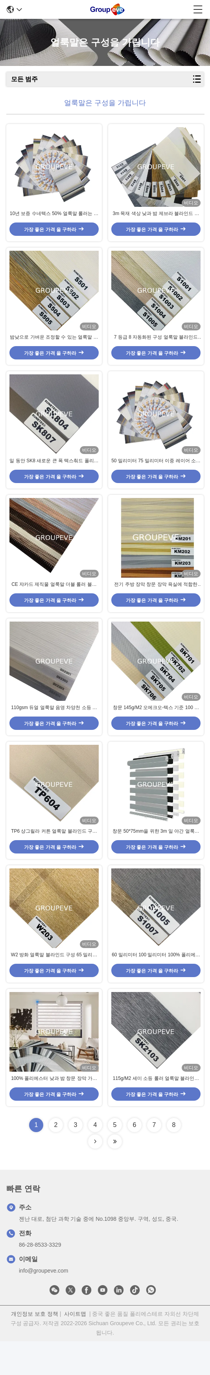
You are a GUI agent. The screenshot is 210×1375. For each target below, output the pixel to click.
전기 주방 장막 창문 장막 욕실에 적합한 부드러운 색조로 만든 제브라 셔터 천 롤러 (156, 601)
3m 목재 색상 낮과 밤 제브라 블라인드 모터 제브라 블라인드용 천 (155, 218)
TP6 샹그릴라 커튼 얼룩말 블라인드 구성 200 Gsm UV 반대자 (54, 857)
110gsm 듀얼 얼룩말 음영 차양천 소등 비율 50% (54, 729)
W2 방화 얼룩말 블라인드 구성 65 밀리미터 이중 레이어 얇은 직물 (54, 984)
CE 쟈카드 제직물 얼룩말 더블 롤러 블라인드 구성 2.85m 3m (54, 601)
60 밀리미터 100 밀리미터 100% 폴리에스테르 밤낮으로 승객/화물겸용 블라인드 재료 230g (156, 984)
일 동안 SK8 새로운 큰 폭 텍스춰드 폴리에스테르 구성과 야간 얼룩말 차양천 (53, 473)
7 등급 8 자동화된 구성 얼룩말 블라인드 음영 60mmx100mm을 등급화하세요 (156, 346)
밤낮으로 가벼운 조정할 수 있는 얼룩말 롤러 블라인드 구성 (54, 346)
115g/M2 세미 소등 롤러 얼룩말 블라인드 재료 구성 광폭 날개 (156, 1112)
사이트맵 (75, 1347)
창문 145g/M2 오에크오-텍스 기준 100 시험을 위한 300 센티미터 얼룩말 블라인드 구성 (156, 729)
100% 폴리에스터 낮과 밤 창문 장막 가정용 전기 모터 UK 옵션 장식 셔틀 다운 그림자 (54, 1112)
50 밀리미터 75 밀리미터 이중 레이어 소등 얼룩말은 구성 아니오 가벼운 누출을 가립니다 (156, 473)
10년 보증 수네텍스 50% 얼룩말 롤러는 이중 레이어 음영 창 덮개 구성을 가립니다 (54, 218)
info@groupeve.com (43, 1304)
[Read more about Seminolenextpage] (95, 1175)
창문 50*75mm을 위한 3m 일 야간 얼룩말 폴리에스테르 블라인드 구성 (155, 857)
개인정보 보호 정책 (34, 1347)
